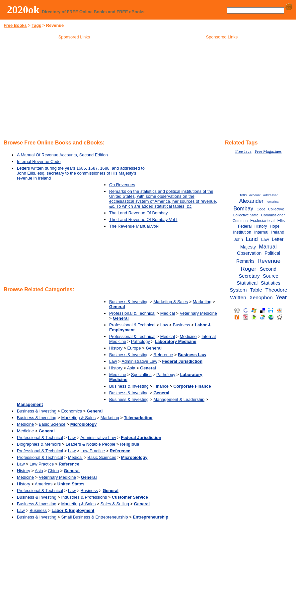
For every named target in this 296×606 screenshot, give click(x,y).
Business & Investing (129, 301)
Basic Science (52, 424)
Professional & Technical (132, 313)
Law (164, 324)
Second (268, 269)
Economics (71, 411)
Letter (277, 239)
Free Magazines (268, 151)
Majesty (248, 247)
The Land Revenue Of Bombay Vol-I (143, 219)
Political (272, 253)
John (238, 239)
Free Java (243, 151)
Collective (276, 209)
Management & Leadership (178, 399)
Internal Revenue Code (39, 161)
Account (254, 195)
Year (281, 297)
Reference (163, 354)
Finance (161, 386)
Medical (167, 313)
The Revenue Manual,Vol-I (134, 226)
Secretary (249, 276)
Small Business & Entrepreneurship (94, 517)
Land (252, 239)
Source (270, 276)
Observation (249, 253)
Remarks (245, 261)
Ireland (277, 232)
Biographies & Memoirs (39, 444)
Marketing (202, 301)
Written (238, 297)
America (272, 201)
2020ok (23, 10)
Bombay (243, 208)
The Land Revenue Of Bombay (138, 212)
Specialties (141, 374)
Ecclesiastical (262, 220)
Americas (43, 483)
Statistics (270, 283)
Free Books (15, 25)
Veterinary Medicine (198, 313)
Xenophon (260, 297)
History (115, 348)
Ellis (281, 220)
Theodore (276, 290)
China (53, 470)
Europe (134, 348)
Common (240, 221)
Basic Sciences (101, 457)
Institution (242, 232)
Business (181, 324)
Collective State (245, 215)
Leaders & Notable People (90, 444)
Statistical (247, 283)
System (238, 290)
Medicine (188, 336)
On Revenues (122, 184)
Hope (274, 226)
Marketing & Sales (170, 301)
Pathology (140, 341)
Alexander (251, 201)
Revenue (269, 260)
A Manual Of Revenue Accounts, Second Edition (62, 154)
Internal (261, 232)
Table (256, 290)
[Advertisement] (74, 89)
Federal (245, 226)
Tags (36, 25)
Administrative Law (139, 361)
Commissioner (273, 215)
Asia (131, 367)
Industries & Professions (84, 497)
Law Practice (93, 450)
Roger (248, 268)
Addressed (270, 195)
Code (261, 209)
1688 (243, 195)
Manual (267, 246)
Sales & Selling (115, 503)
